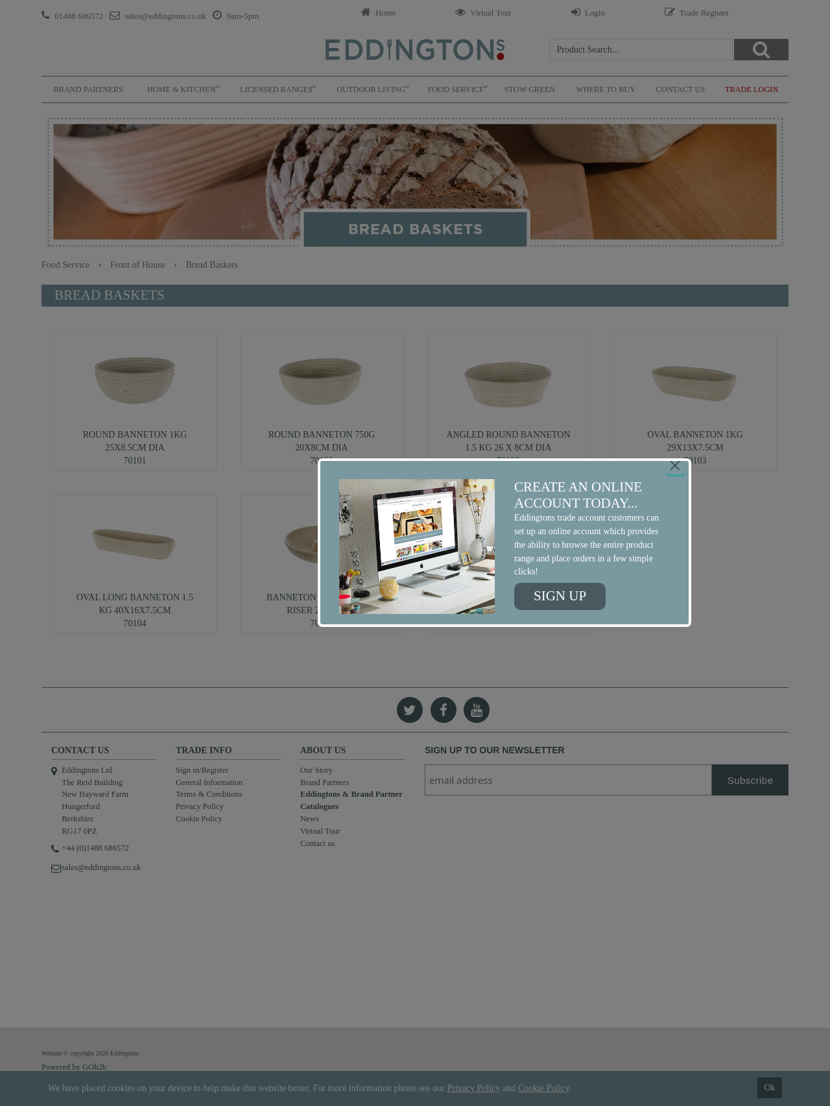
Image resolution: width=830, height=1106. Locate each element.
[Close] (675, 465)
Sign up (560, 596)
